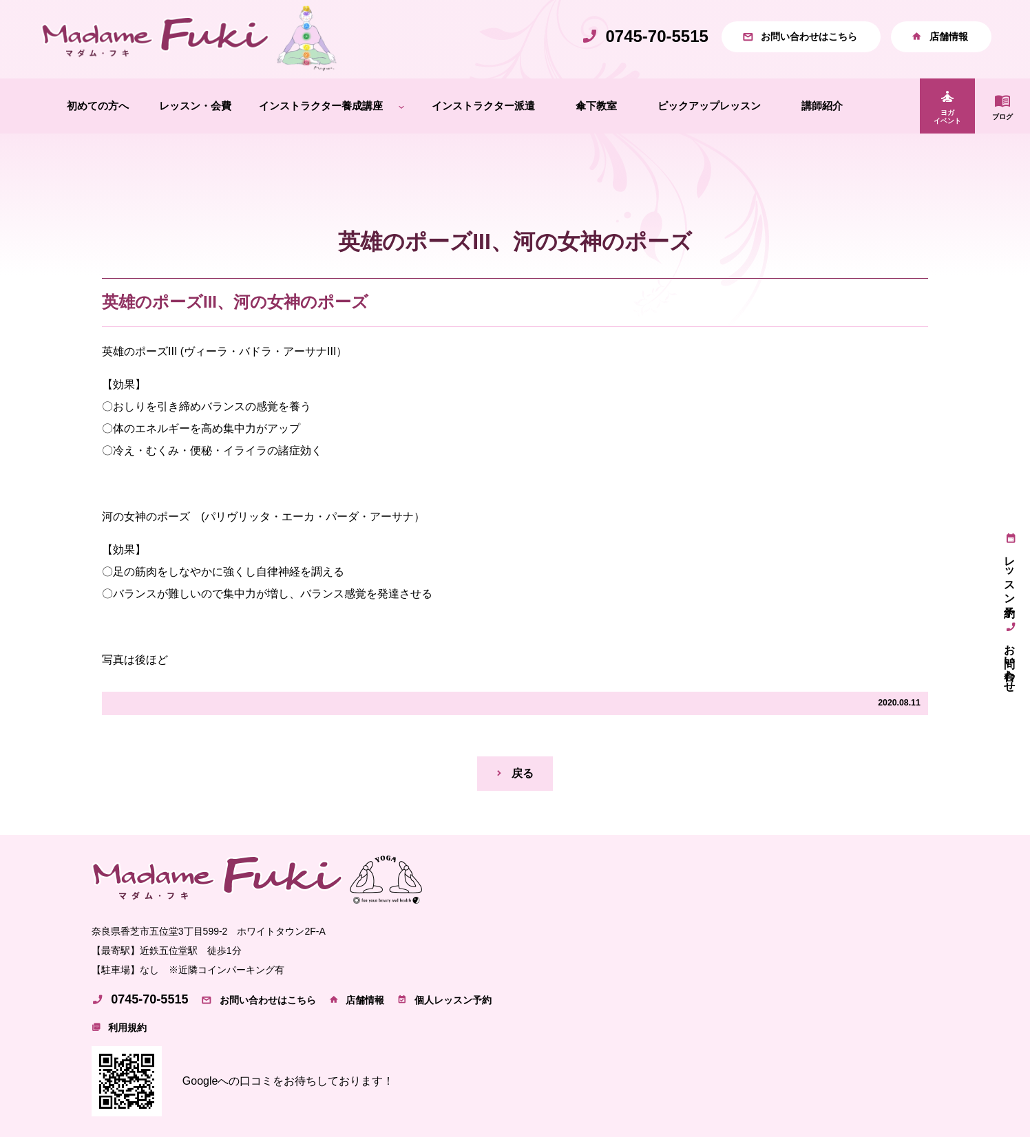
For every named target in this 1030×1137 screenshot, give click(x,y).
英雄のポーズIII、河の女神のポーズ (235, 302)
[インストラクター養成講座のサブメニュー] (401, 106)
